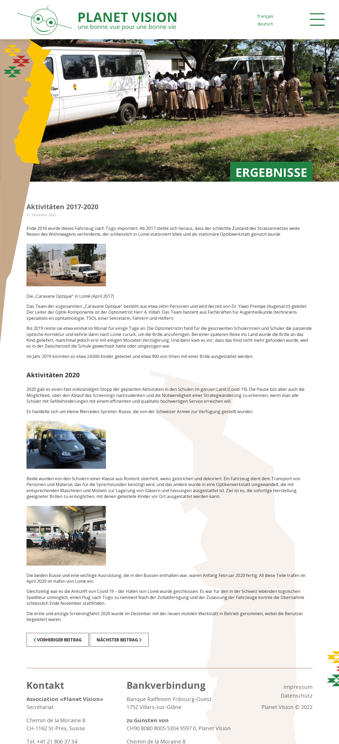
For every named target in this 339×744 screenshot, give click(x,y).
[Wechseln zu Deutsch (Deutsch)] (265, 24)
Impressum (298, 686)
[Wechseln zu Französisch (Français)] (265, 16)
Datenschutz (297, 695)
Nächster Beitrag (117, 640)
